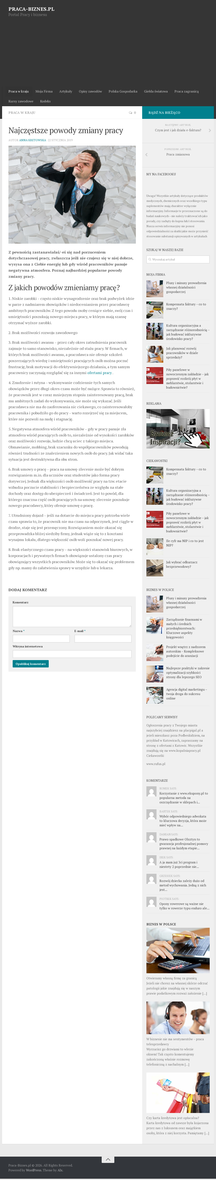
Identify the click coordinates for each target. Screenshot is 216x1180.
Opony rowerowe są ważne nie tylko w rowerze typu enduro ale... (184, 907)
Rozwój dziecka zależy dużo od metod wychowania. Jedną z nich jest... (182, 886)
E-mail (79, 632)
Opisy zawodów (88, 91)
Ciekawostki (155, 757)
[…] (204, 994)
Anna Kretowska (33, 141)
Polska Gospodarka (120, 91)
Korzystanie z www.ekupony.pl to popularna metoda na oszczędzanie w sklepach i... (183, 798)
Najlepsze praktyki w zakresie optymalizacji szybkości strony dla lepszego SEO (188, 673)
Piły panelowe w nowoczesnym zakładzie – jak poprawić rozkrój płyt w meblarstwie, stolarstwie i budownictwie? (187, 380)
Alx (60, 1171)
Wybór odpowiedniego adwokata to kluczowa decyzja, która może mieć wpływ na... (183, 821)
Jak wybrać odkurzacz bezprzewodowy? (181, 565)
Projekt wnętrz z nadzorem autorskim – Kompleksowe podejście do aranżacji (185, 652)
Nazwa (18, 632)
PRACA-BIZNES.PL (31, 8)
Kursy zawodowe (21, 102)
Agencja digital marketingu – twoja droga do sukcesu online (186, 695)
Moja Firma (43, 91)
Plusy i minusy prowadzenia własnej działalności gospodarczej (186, 288)
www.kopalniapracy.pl (185, 752)
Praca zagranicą (183, 91)
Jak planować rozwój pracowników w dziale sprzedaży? (182, 353)
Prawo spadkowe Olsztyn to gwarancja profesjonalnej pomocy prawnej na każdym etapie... (183, 844)
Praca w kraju (18, 91)
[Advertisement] (108, 55)
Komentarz (20, 603)
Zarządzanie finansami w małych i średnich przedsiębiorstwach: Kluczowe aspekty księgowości (184, 629)
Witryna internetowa (28, 648)
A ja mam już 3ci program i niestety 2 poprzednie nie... (179, 865)
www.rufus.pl (155, 765)
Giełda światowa (153, 91)
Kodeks (45, 102)
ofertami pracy (99, 373)
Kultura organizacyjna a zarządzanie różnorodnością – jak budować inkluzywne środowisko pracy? (187, 333)
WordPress (33, 1171)
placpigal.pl (192, 731)
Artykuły (64, 91)
